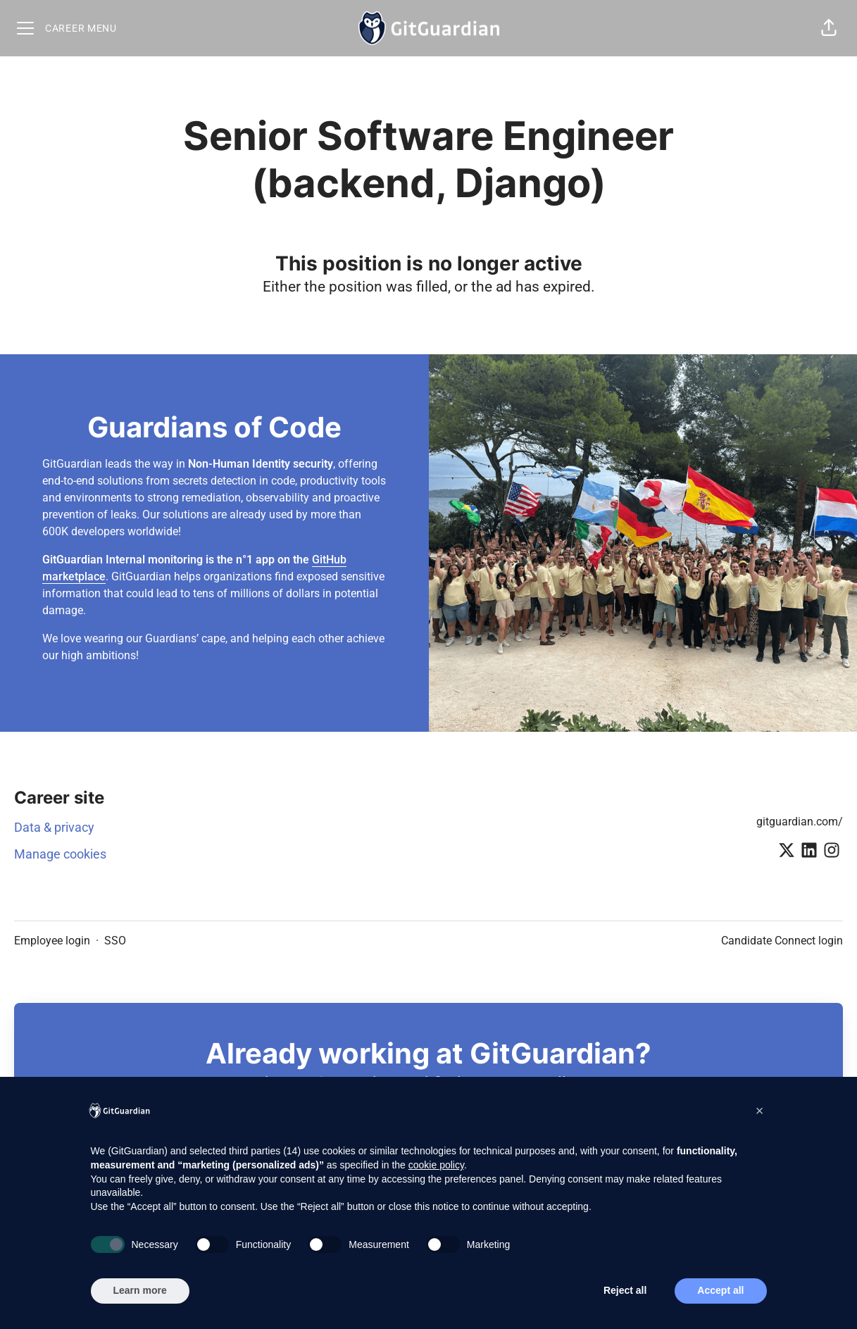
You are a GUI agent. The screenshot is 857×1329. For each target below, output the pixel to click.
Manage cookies (60, 854)
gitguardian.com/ (799, 821)
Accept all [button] (720, 1290)
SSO (115, 940)
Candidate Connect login (782, 940)
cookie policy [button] (436, 1165)
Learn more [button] (140, 1290)
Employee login (52, 940)
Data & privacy (54, 827)
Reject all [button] (624, 1290)
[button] (829, 28)
